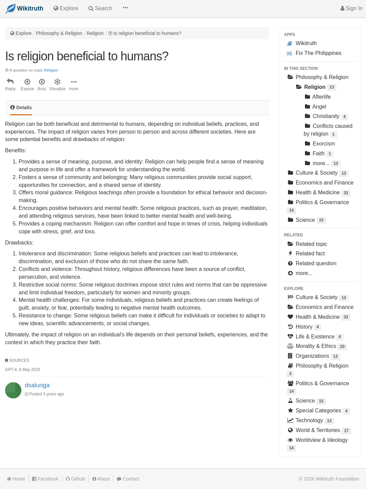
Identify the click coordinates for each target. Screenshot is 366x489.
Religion (95, 33)
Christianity (326, 116)
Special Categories (318, 411)
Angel (315, 107)
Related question (311, 263)
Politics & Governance (318, 206)
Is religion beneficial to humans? (147, 33)
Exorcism (319, 143)
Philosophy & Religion (59, 33)
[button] (125, 8)
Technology (310, 421)
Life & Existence (315, 337)
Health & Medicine (318, 193)
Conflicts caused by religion (328, 130)
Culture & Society (317, 173)
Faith (318, 154)
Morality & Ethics (317, 346)
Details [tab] (21, 107)
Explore (24, 33)
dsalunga (37, 385)
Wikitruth (302, 43)
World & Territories (319, 430)
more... (322, 164)
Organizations (313, 356)
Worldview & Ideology (317, 444)
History (304, 327)
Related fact (306, 253)
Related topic (307, 244)
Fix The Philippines (314, 53)
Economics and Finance (320, 182)
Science (306, 220)
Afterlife (317, 97)
